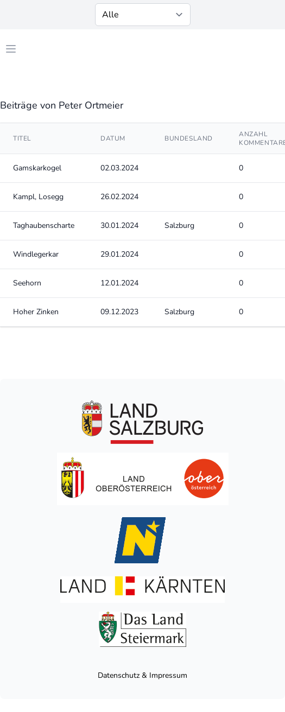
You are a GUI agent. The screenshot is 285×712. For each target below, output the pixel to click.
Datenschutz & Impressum (142, 675)
